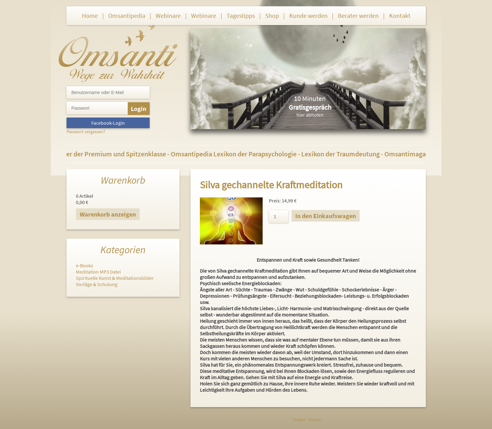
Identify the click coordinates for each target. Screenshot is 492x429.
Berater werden (358, 15)
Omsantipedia (126, 15)
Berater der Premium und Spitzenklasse (112, 153)
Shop (272, 15)
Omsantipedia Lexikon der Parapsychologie (237, 153)
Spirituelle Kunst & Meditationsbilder (115, 278)
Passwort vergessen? (86, 131)
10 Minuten (310, 98)
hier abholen (310, 115)
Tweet (314, 419)
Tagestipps (241, 15)
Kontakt (399, 15)
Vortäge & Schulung (96, 284)
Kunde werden (308, 15)
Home (90, 15)
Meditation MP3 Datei (98, 272)
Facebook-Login (108, 123)
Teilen (298, 419)
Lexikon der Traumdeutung (343, 153)
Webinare (168, 15)
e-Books (84, 265)
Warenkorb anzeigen (108, 214)
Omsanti (118, 52)
